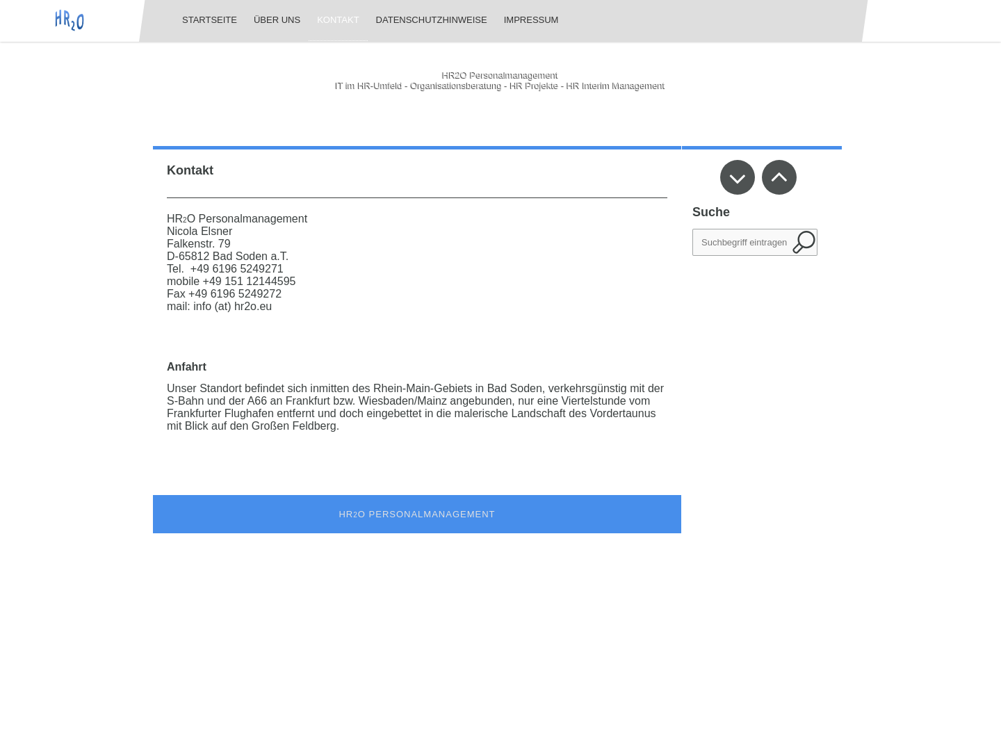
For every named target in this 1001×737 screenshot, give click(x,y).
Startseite (209, 20)
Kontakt (338, 20)
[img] (69, 20)
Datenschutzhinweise (431, 20)
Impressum (531, 20)
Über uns (277, 20)
